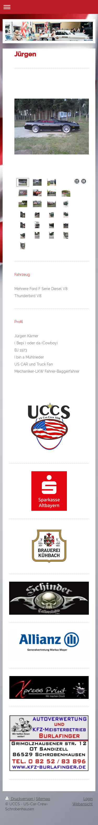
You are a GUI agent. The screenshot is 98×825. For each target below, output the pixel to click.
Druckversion (19, 799)
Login (88, 799)
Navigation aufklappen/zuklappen (49, 7)
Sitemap (43, 799)
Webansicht (82, 804)
